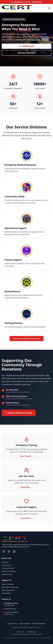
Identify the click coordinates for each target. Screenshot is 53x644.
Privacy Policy (12, 623)
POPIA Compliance (39, 623)
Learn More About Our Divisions (26, 338)
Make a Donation (8, 584)
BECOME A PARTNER (26, 53)
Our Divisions (6, 565)
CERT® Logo (32, 632)
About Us (5, 562)
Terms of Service (25, 623)
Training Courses (8, 568)
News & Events (7, 574)
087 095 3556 (37, 2)
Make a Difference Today (18, 413)
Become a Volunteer (9, 571)
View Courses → (26, 456)
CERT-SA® (20, 632)
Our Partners (6, 593)
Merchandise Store (8, 590)
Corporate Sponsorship (10, 587)
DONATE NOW (26, 46)
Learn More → (27, 518)
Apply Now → (26, 487)
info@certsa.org (10, 609)
